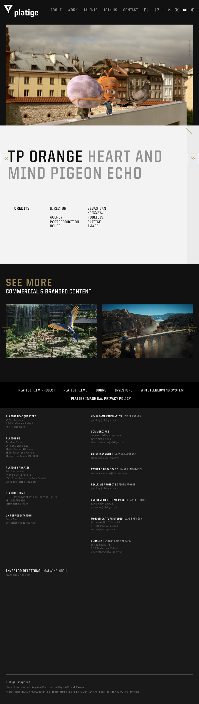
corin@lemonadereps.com (21, 522)
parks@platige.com (102, 504)
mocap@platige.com (103, 529)
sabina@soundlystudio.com (107, 551)
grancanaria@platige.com (21, 481)
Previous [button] (6, 331)
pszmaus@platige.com (104, 507)
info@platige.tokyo (17, 504)
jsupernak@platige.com (105, 457)
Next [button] (193, 331)
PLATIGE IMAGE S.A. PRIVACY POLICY (101, 399)
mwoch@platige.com (18, 575)
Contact (130, 10)
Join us (110, 10)
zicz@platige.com (101, 439)
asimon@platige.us (17, 445)
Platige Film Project (36, 390)
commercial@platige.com (106, 435)
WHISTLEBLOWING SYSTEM (162, 390)
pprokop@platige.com (104, 420)
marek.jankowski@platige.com (109, 473)
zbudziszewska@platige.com (108, 442)
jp (157, 10)
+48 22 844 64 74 (16, 427)
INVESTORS (124, 390)
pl (146, 10)
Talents (91, 10)
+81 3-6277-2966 (15, 500)
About (56, 10)
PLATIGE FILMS (75, 390)
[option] (51, 331)
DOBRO (101, 390)
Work (73, 10)
